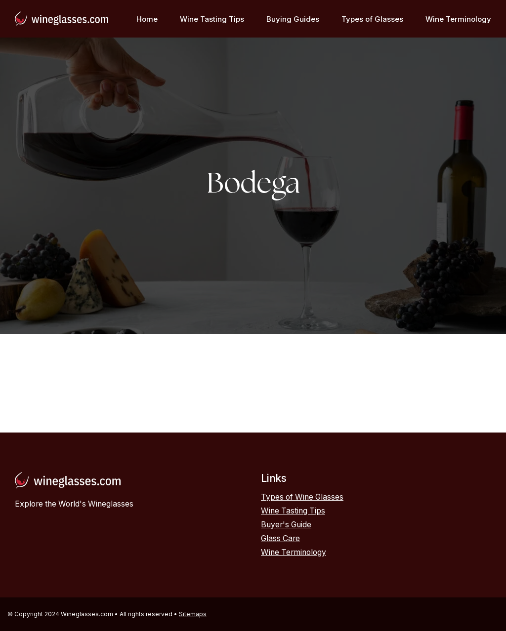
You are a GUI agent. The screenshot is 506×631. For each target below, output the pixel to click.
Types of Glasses (372, 19)
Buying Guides (292, 19)
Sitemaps (193, 614)
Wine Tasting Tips (212, 19)
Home (147, 19)
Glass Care (280, 538)
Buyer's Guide (286, 524)
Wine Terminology (458, 19)
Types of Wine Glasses (302, 497)
